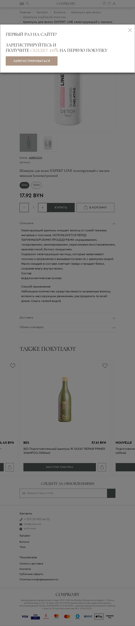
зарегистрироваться (31, 61)
